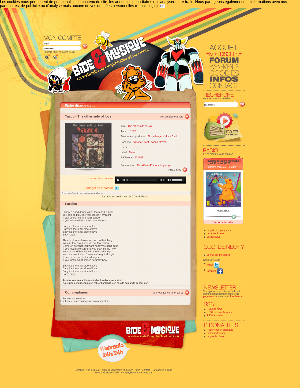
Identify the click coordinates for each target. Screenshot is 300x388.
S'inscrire (47, 52)
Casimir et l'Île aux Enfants (222, 167)
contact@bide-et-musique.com (137, 372)
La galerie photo (215, 336)
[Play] (118, 180)
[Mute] (169, 180)
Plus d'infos (174, 169)
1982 (133, 131)
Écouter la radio (223, 222)
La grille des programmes (220, 230)
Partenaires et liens (162, 370)
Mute (132, 152)
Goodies (128, 370)
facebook (215, 271)
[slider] (143, 180)
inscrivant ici (236, 296)
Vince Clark (171, 136)
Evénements (115, 370)
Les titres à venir (215, 233)
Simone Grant (141, 142)
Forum (104, 370)
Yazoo (70, 116)
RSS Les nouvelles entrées (221, 312)
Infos (137, 370)
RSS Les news (214, 309)
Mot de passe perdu (64, 52)
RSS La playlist (215, 315)
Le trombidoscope (216, 333)
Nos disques (92, 370)
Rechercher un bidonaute (220, 330)
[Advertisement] (144, 21)
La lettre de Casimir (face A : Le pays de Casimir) (222, 162)
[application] (150, 180)
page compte (210, 296)
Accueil (80, 370)
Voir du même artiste (172, 116)
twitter (213, 264)
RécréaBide (223, 210)
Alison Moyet (154, 136)
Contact (146, 370)
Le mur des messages (218, 255)
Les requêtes (214, 236)
